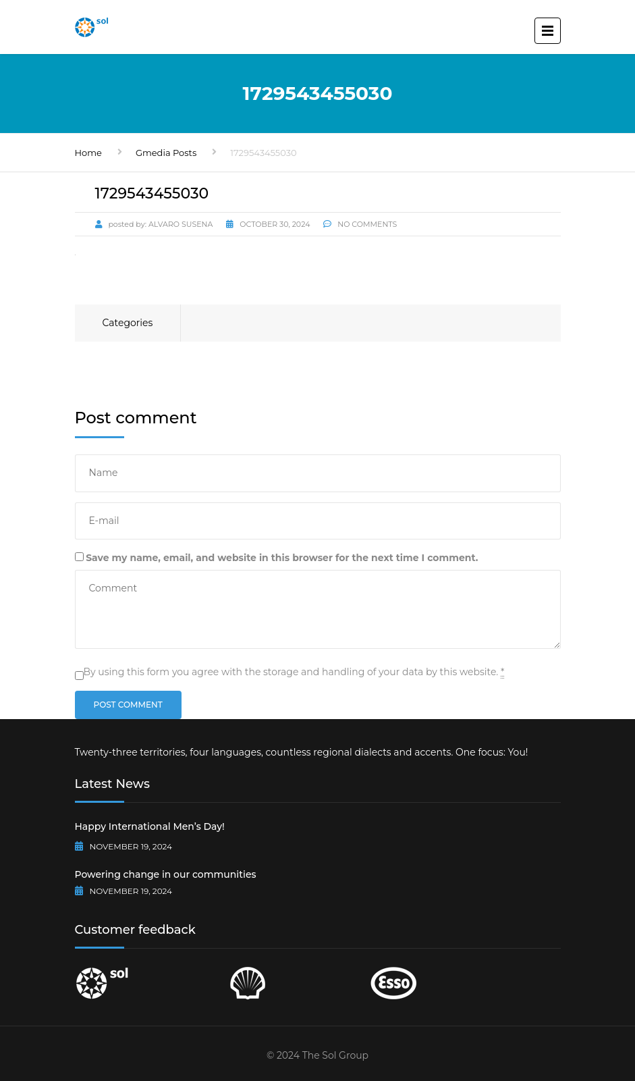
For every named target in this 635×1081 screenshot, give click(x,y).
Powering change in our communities (165, 874)
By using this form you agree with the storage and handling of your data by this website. (294, 672)
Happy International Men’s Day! (150, 826)
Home (88, 152)
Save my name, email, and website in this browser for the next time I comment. (282, 558)
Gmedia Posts (166, 152)
